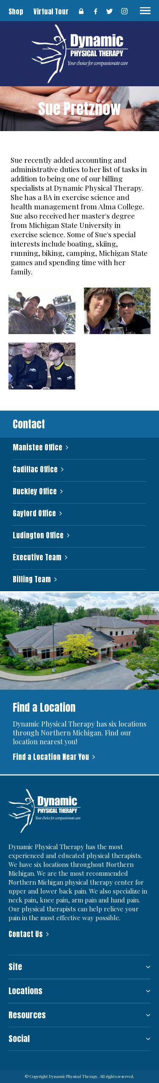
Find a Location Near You (51, 756)
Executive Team (37, 557)
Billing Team (32, 579)
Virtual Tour (51, 11)
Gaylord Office (34, 513)
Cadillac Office (35, 469)
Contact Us (25, 934)
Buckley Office (35, 491)
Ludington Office (38, 535)
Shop (15, 11)
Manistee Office (37, 447)
